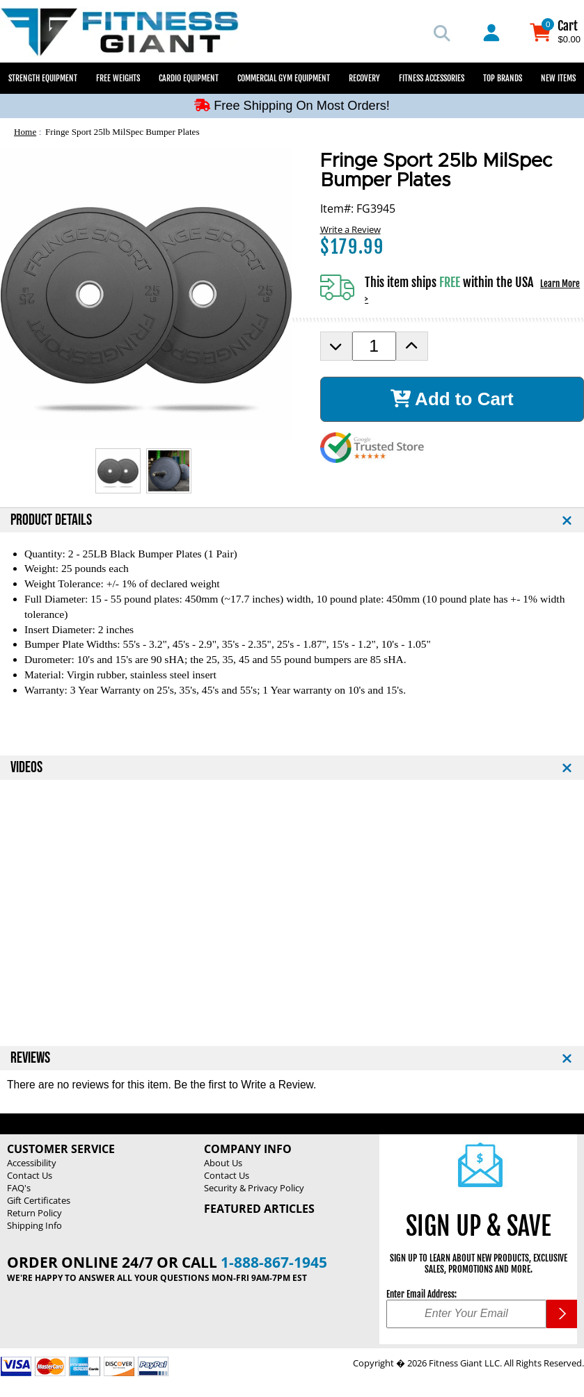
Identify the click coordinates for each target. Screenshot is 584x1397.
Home (25, 131)
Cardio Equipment (189, 78)
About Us (223, 1163)
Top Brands (502, 78)
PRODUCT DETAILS (51, 520)
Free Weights (118, 78)
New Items (558, 78)
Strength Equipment (42, 78)
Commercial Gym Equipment (283, 78)
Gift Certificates (38, 1200)
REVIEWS (30, 1058)
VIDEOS (26, 767)
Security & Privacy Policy (254, 1188)
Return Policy (34, 1213)
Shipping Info (34, 1225)
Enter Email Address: (421, 1294)
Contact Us (29, 1175)
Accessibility (31, 1163)
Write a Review (350, 229)
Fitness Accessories (431, 78)
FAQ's (19, 1188)
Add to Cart (452, 399)
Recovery (364, 78)
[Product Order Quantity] (374, 346)
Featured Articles (259, 1208)
